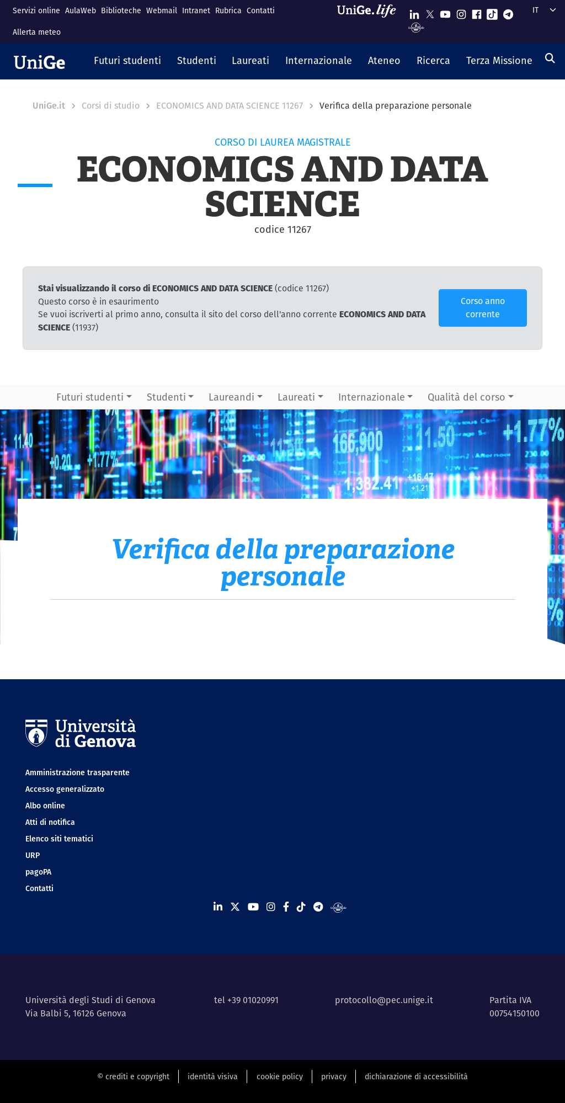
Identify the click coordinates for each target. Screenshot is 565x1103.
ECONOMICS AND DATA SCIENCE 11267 (229, 105)
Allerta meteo (37, 32)
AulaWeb (80, 10)
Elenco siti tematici (59, 838)
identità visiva (213, 1076)
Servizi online (36, 10)
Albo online (45, 805)
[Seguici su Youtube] (445, 12)
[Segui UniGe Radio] (416, 26)
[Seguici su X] (430, 12)
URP (32, 855)
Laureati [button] (296, 397)
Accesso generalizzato (64, 789)
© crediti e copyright (133, 1076)
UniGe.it (49, 105)
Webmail (161, 10)
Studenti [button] (166, 397)
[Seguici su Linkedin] (414, 12)
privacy (334, 1076)
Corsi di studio (111, 105)
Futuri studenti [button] (90, 397)
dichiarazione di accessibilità (416, 1076)
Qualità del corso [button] (466, 397)
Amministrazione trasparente (77, 772)
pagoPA (38, 871)
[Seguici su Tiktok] (492, 12)
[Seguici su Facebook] (477, 12)
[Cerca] (550, 58)
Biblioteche (121, 10)
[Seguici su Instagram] (461, 12)
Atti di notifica (50, 822)
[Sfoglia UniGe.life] (370, 21)
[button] (127, 61)
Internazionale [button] (371, 397)
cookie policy (280, 1076)
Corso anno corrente (483, 308)
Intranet (196, 10)
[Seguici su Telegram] (508, 12)
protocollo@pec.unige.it (384, 1000)
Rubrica (228, 10)
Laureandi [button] (231, 397)
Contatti (261, 10)
